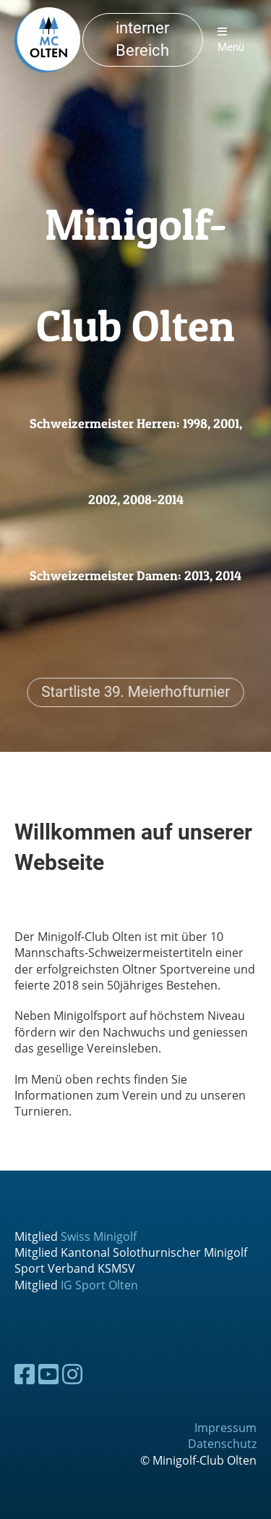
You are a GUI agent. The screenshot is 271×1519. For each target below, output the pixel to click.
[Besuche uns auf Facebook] (24, 1373)
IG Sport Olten (99, 1285)
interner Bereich (142, 39)
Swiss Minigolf (99, 1236)
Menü (231, 40)
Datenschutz (222, 1444)
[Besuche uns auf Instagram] (72, 1373)
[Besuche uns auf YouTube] (48, 1373)
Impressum (225, 1428)
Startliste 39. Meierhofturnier (135, 691)
